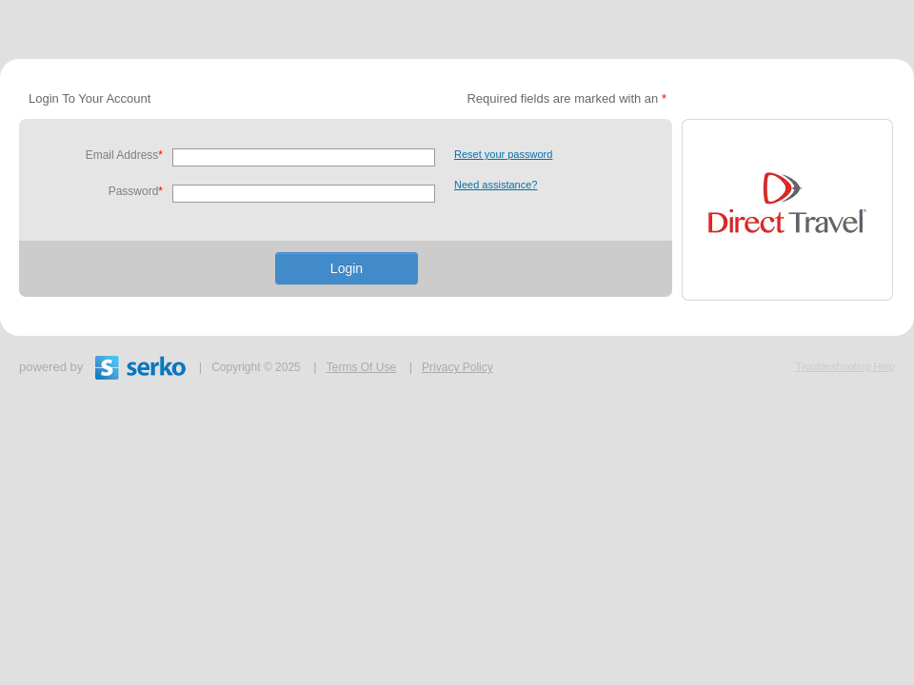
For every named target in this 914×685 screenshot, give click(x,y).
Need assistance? (495, 184)
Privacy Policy (457, 367)
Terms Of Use (361, 367)
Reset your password (503, 154)
